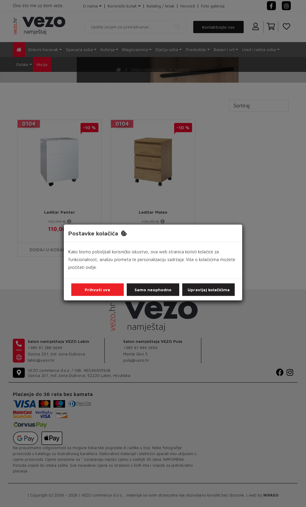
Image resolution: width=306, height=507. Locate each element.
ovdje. (91, 267)
